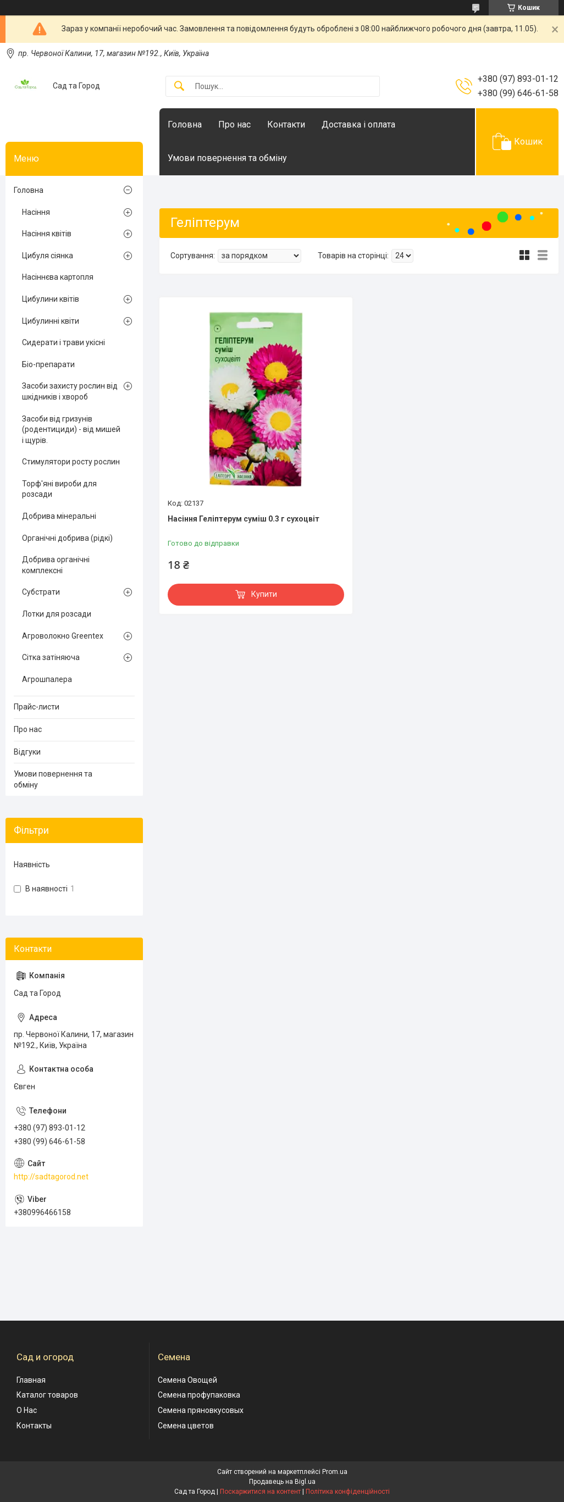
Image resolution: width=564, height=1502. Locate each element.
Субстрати (41, 592)
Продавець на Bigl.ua (282, 1482)
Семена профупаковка (199, 1394)
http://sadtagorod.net (51, 1176)
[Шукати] (179, 86)
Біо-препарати (48, 364)
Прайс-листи (36, 706)
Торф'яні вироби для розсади (59, 489)
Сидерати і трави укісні (63, 342)
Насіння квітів (46, 233)
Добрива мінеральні (59, 516)
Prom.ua (334, 1472)
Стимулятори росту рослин (71, 461)
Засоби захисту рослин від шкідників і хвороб (70, 391)
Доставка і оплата (358, 124)
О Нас (26, 1410)
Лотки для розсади (56, 613)
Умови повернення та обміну (227, 158)
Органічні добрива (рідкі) (67, 538)
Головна (185, 124)
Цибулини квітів (50, 299)
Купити (264, 594)
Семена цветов (186, 1425)
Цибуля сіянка (47, 255)
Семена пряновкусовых (201, 1410)
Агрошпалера (47, 679)
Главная (31, 1380)
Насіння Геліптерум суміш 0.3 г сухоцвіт (243, 518)
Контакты (34, 1425)
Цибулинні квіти (50, 321)
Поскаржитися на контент (260, 1491)
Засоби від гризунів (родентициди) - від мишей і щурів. (71, 429)
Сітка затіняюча (51, 657)
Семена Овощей (187, 1380)
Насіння (36, 212)
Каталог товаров (47, 1394)
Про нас (234, 124)
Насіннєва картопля (57, 277)
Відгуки (27, 751)
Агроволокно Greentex (62, 635)
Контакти (286, 124)
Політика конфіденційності (348, 1491)
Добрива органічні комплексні (56, 565)
